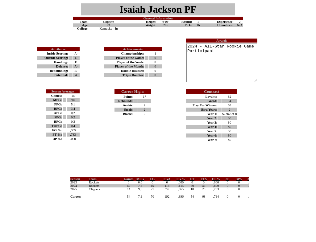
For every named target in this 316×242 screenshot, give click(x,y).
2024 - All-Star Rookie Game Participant (217, 66)
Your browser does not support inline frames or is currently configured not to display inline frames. (158, 200)
